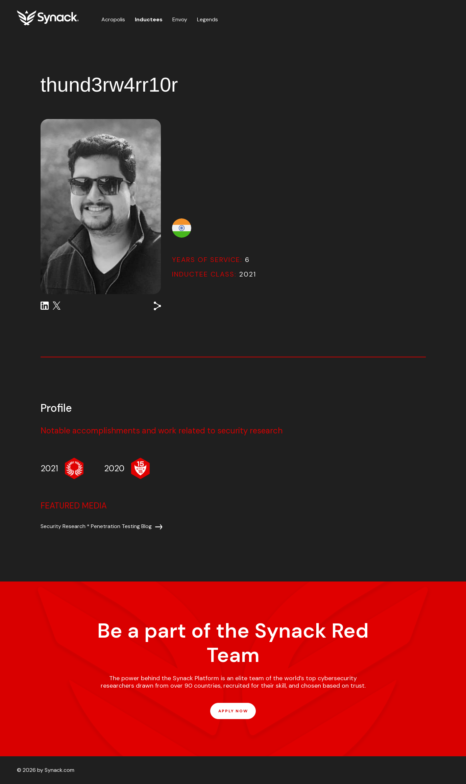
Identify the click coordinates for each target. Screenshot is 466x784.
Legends (207, 19)
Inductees (149, 19)
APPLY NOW (233, 711)
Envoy (179, 19)
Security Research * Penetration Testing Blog (96, 526)
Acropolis (113, 19)
